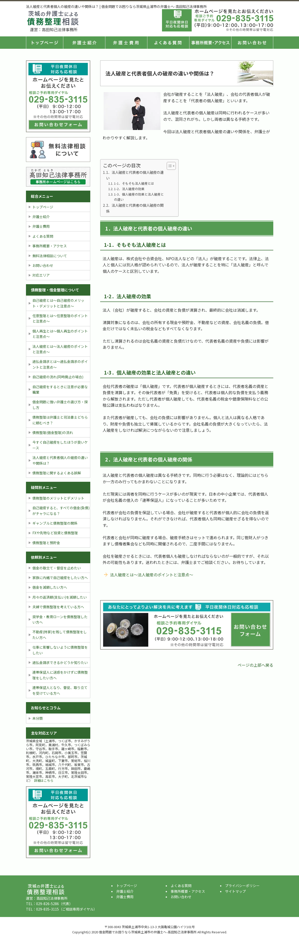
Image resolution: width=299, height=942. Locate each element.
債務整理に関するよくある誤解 (56, 472)
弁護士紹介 (84, 42)
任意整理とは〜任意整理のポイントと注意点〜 (60, 318)
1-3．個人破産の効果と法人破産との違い (139, 197)
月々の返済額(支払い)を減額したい (59, 597)
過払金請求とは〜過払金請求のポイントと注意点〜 (60, 364)
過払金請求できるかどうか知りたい (60, 662)
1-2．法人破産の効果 (129, 188)
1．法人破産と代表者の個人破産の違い (134, 175)
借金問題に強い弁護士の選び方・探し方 (60, 404)
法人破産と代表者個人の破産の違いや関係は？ (60, 460)
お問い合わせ (42, 265)
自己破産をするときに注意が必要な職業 (60, 389)
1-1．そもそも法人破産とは (134, 183)
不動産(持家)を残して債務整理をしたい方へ (59, 634)
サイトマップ (235, 891)
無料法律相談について (49, 255)
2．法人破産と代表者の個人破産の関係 (134, 208)
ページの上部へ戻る (255, 665)
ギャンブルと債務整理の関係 (54, 523)
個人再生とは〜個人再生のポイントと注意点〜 (60, 334)
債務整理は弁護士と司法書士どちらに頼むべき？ (60, 420)
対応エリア (41, 275)
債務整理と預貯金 (46, 542)
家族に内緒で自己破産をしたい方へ (60, 577)
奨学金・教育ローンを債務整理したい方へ (60, 619)
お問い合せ (252, 42)
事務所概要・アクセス (210, 42)
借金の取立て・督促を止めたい (56, 567)
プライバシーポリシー (242, 885)
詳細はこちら (43, 780)
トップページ (44, 42)
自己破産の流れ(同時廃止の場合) (57, 376)
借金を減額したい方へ (49, 587)
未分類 (37, 718)
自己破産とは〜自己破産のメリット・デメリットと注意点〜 (58, 303)
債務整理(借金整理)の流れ (52, 432)
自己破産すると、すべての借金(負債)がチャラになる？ (61, 510)
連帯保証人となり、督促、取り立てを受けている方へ (60, 690)
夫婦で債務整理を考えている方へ (58, 606)
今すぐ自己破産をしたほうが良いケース (60, 445)
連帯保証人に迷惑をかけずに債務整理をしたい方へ (60, 675)
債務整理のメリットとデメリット (58, 498)
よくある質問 (168, 42)
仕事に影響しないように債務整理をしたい (60, 650)
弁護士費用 (126, 42)
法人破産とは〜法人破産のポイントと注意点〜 (151, 575)
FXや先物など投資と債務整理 (55, 532)
